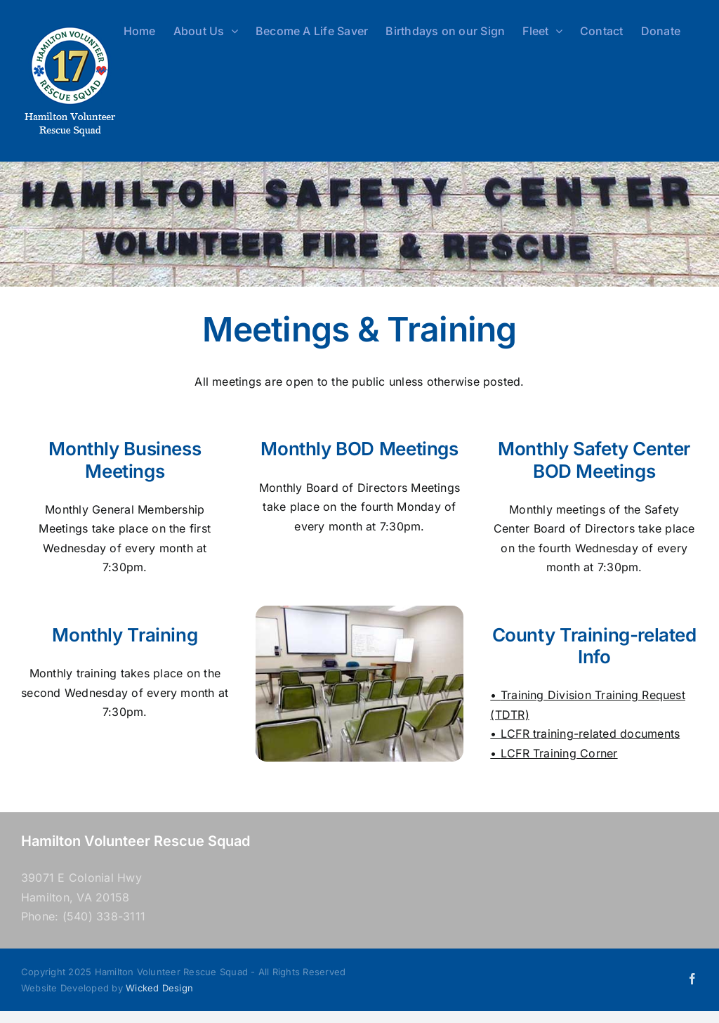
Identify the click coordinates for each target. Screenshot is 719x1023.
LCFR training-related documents (590, 733)
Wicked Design (159, 987)
